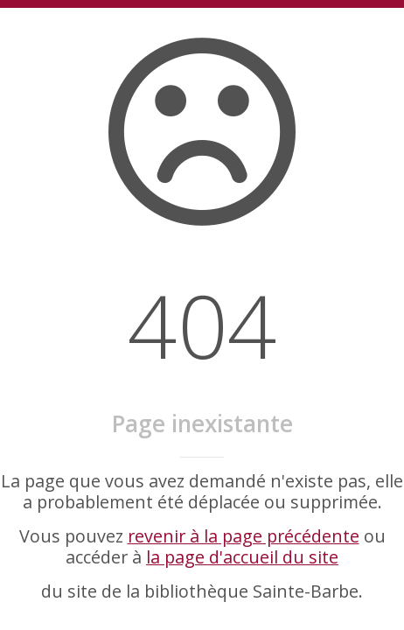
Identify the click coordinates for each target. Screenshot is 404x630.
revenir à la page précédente (243, 536)
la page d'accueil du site (242, 557)
